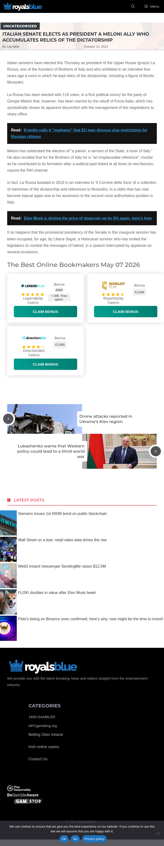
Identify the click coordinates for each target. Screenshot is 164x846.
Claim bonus (45, 312)
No (75, 839)
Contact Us (37, 759)
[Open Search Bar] (133, 6)
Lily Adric (13, 46)
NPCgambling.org (42, 726)
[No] (158, 833)
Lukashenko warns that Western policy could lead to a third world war (51, 451)
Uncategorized (20, 26)
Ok (64, 839)
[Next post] (156, 451)
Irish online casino (43, 747)
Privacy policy (94, 839)
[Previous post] (8, 419)
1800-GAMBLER (41, 717)
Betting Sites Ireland (45, 735)
